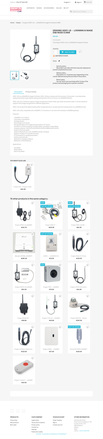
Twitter (12, 411)
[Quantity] (55, 52)
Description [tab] (18, 92)
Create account (58, 425)
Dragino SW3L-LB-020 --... (79, 225)
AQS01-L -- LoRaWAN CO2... (51, 256)
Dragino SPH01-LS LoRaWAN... (24, 225)
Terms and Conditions (38, 422)
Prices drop (13, 420)
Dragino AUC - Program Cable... (23, 187)
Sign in (55, 422)
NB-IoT (66, 8)
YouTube (18, 411)
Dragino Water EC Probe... (79, 256)
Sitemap (34, 429)
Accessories (49, 8)
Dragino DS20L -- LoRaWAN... (51, 349)
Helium (59, 8)
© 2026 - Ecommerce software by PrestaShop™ (51, 434)
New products (14, 422)
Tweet (59, 61)
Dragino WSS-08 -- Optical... (79, 318)
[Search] (81, 11)
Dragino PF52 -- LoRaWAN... (51, 287)
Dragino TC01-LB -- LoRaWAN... (51, 318)
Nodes (39, 8)
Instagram (23, 411)
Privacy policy (36, 425)
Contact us (35, 427)
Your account (58, 417)
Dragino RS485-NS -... (23, 318)
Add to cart (68, 52)
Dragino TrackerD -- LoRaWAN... (23, 380)
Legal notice (35, 420)
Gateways (31, 8)
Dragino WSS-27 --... (51, 225)
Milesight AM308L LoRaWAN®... (24, 256)
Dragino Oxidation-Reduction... (24, 349)
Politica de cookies (37, 432)
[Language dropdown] (67, 2)
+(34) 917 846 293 (21, 2)
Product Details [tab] (31, 92)
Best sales (13, 425)
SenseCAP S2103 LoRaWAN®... (79, 349)
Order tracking (57, 420)
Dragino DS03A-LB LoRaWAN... (24, 287)
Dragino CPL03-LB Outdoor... (79, 287)
